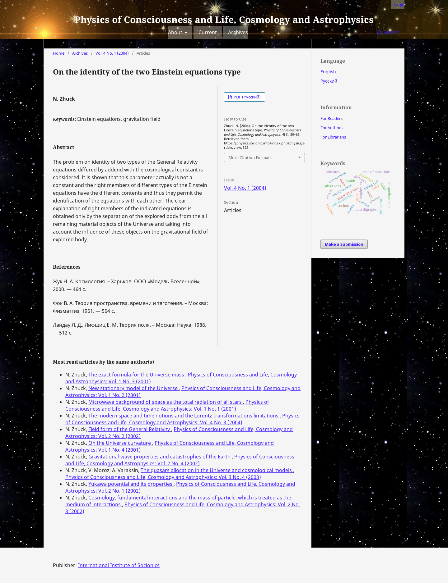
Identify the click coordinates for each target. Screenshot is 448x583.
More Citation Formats (250, 157)
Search (388, 32)
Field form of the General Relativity (129, 429)
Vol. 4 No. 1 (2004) (112, 53)
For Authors (331, 127)
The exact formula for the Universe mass (136, 374)
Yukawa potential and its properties (131, 484)
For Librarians (333, 137)
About (176, 32)
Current (207, 32)
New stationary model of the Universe (133, 388)
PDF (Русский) (247, 97)
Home (58, 53)
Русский (328, 81)
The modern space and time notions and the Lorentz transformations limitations (184, 415)
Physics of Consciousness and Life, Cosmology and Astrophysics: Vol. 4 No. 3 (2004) (182, 419)
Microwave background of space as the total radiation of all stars (165, 402)
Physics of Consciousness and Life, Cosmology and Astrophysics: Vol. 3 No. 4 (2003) (163, 477)
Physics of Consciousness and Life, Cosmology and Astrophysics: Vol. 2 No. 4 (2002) (179, 460)
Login (399, 4)
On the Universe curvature (120, 443)
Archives (238, 32)
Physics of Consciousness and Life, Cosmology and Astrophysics (224, 19)
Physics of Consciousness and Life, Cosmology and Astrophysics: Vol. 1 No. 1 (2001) (167, 405)
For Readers (331, 118)
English (328, 72)
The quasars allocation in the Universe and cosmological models (217, 470)
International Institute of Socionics (119, 565)
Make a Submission (344, 244)
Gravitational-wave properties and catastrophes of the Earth (160, 456)
